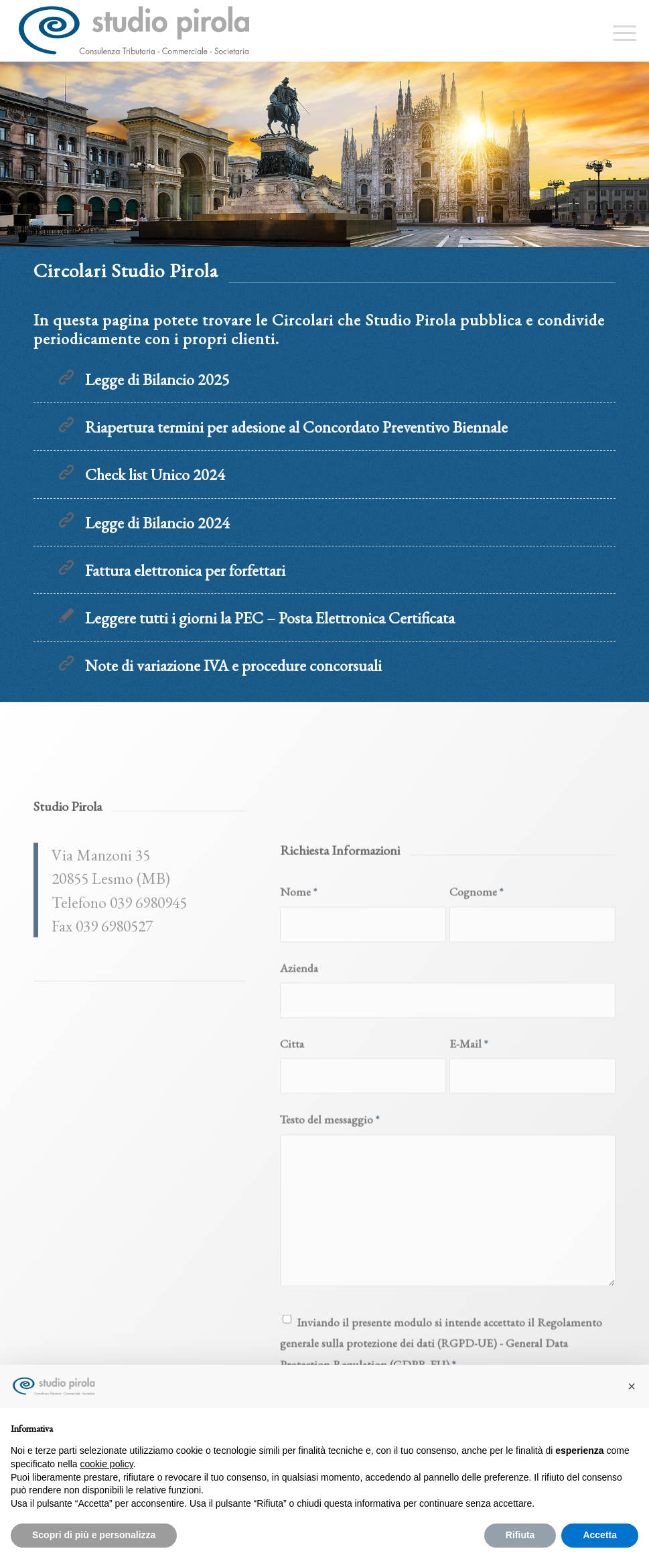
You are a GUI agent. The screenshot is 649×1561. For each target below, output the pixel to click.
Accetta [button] (600, 1535)
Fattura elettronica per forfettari (185, 570)
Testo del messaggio (329, 1278)
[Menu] (617, 31)
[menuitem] (617, 31)
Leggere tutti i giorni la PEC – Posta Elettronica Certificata (270, 617)
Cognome (476, 1051)
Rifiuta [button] (520, 1535)
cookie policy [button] (106, 1464)
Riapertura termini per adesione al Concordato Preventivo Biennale (296, 427)
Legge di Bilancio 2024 (157, 522)
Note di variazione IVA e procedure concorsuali (233, 665)
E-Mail (468, 1203)
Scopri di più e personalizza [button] (93, 1535)
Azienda (299, 1126)
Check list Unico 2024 (155, 474)
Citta (292, 1203)
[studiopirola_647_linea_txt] (133, 31)
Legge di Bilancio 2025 (157, 379)
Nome (298, 1051)
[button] (631, 1386)
